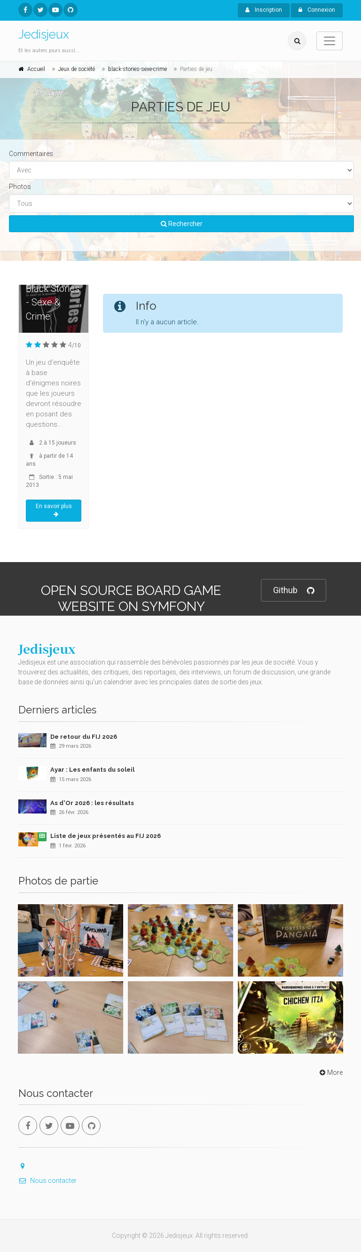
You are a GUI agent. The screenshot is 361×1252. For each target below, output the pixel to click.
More (330, 1072)
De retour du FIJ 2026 (83, 736)
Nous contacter (47, 1180)
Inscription (263, 10)
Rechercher (182, 223)
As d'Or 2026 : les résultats (92, 802)
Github (293, 590)
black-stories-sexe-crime (137, 69)
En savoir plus (54, 510)
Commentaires (31, 153)
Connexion (316, 10)
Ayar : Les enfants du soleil (92, 769)
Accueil (36, 69)
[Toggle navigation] (329, 40)
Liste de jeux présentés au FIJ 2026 (105, 835)
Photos (20, 186)
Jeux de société (76, 69)
